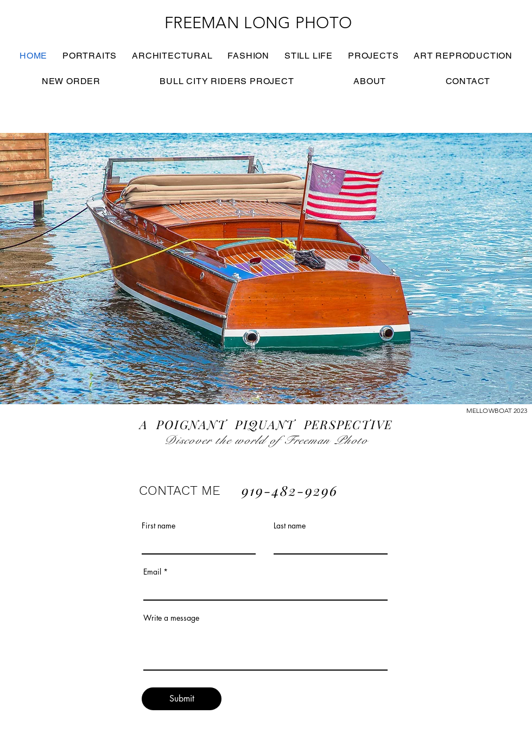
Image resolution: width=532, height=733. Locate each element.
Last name (290, 526)
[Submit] (181, 698)
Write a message (171, 618)
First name (158, 526)
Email (152, 572)
